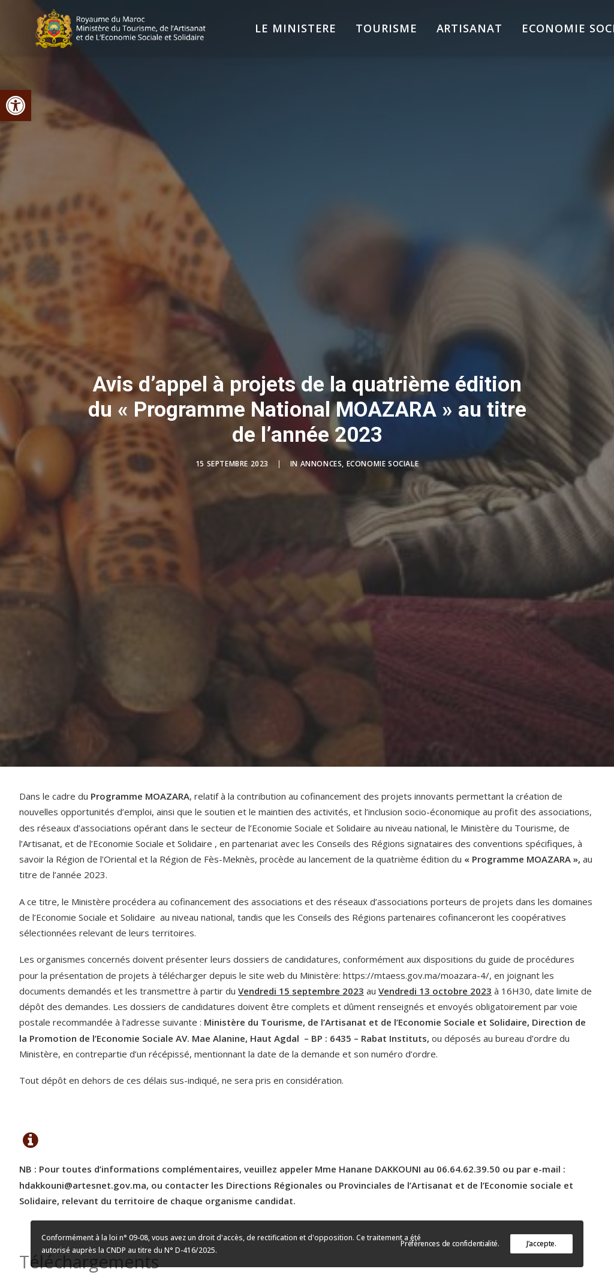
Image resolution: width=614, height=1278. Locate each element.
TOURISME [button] (352, 37)
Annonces (321, 410)
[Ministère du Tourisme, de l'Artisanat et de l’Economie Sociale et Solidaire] (112, 37)
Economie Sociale (383, 410)
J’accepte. (541, 1243)
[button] (15, 105)
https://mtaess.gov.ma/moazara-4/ (416, 867)
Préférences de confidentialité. (450, 1243)
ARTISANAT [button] (435, 37)
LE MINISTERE (262, 37)
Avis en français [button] (81, 1218)
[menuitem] (262, 37)
